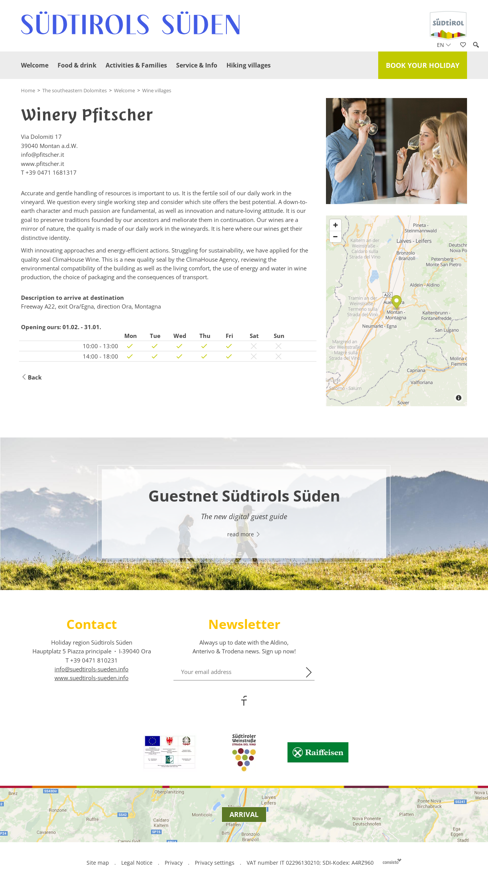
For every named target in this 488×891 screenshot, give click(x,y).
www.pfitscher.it (42, 163)
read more (244, 534)
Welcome (34, 65)
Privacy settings (215, 862)
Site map (98, 862)
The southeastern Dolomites (74, 90)
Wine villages (156, 90)
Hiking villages (248, 65)
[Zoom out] (335, 236)
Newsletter (244, 624)
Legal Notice (136, 862)
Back (31, 377)
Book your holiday (422, 65)
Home (28, 90)
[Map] (396, 311)
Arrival (244, 814)
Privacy (174, 862)
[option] (244, 513)
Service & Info (196, 65)
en (444, 44)
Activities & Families (136, 65)
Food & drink (77, 65)
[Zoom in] (335, 225)
